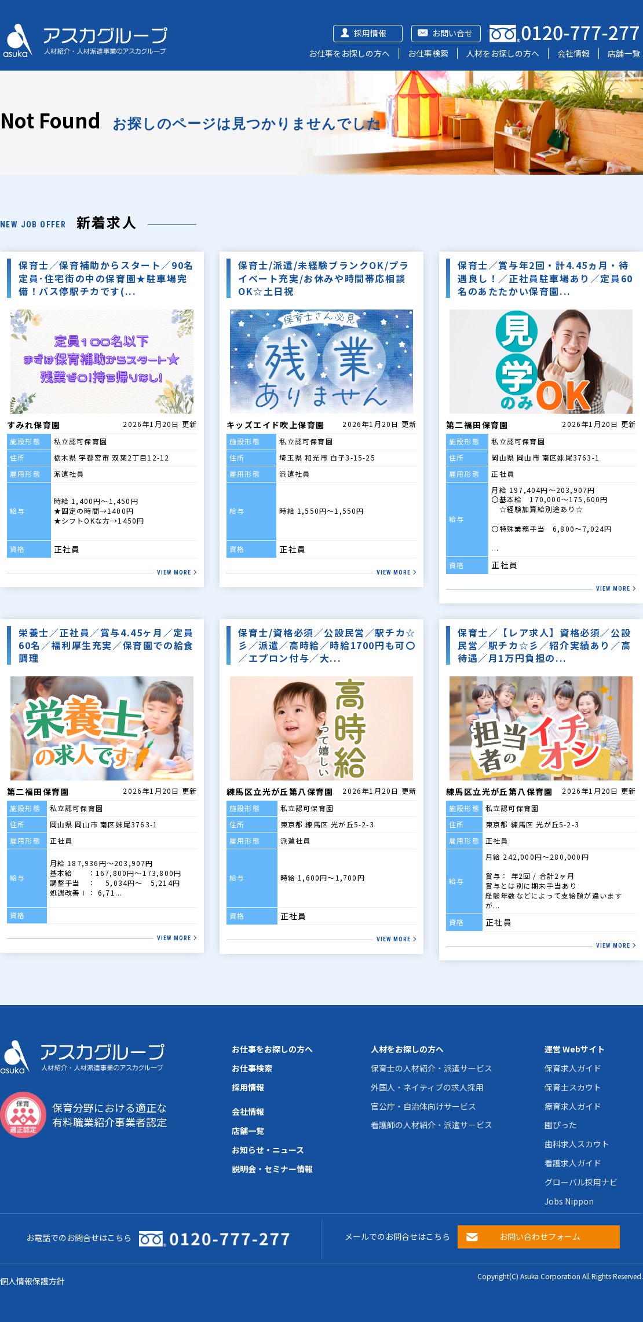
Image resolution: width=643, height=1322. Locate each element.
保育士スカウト (573, 1087)
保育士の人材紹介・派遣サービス (431, 1068)
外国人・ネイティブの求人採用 (427, 1087)
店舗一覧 (624, 53)
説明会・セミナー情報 (272, 1168)
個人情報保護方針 (32, 1281)
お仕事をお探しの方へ (349, 53)
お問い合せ (452, 33)
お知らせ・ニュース (268, 1149)
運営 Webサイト (575, 1049)
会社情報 (573, 53)
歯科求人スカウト (577, 1144)
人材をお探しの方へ (502, 53)
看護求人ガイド (573, 1163)
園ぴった (561, 1124)
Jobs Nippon (569, 1201)
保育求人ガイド (573, 1068)
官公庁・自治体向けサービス (423, 1106)
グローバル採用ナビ (581, 1182)
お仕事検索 (428, 53)
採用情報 (370, 33)
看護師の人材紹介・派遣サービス (431, 1124)
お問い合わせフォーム (539, 1236)
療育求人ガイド (573, 1106)
